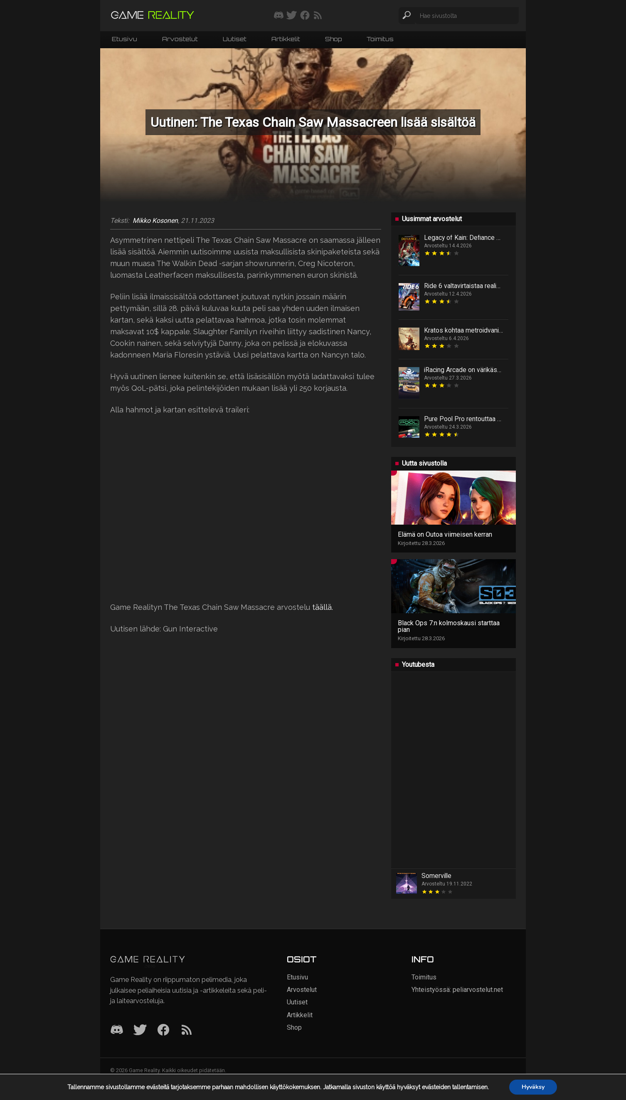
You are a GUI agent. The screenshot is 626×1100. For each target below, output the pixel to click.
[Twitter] (140, 1030)
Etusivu (124, 38)
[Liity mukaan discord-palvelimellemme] (279, 16)
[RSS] (186, 1030)
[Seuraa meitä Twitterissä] (291, 16)
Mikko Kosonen (155, 220)
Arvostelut (180, 38)
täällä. (322, 607)
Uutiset (234, 38)
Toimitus (380, 38)
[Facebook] (163, 1030)
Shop (333, 38)
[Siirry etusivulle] (152, 15)
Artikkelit (285, 38)
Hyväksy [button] (533, 1087)
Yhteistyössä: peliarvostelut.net (457, 990)
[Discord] (116, 1030)
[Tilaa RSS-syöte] (318, 16)
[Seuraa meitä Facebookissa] (305, 16)
